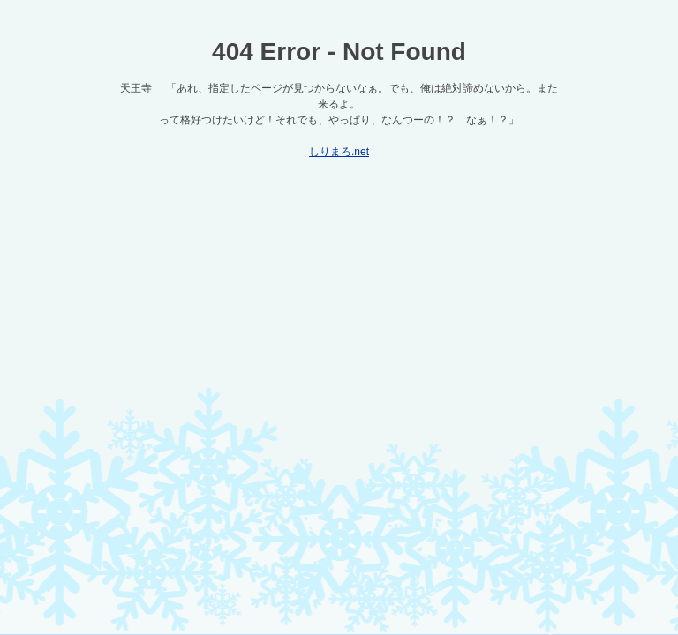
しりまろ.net (339, 152)
